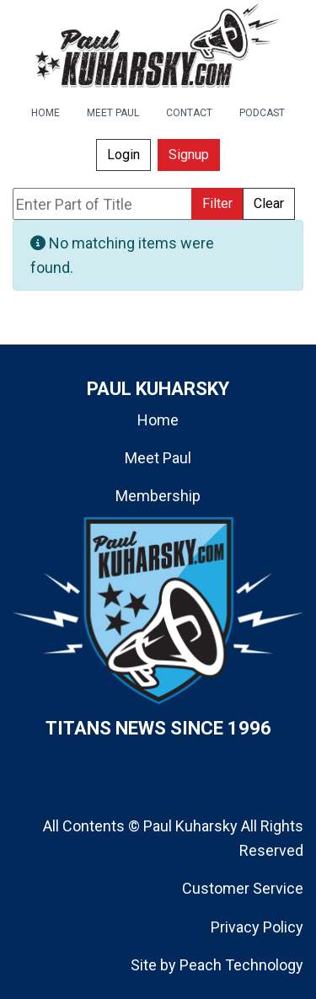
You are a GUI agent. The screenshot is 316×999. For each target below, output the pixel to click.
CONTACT (189, 113)
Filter (217, 203)
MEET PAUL (113, 113)
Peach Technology (241, 965)
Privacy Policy (257, 927)
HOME (45, 113)
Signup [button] (189, 155)
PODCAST (262, 113)
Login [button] (123, 155)
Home (158, 420)
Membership (158, 496)
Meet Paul (158, 458)
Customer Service (242, 888)
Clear (269, 203)
